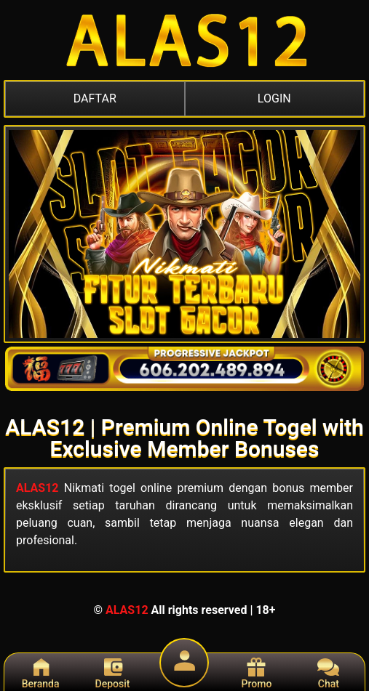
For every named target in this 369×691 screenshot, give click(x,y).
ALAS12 (37, 488)
